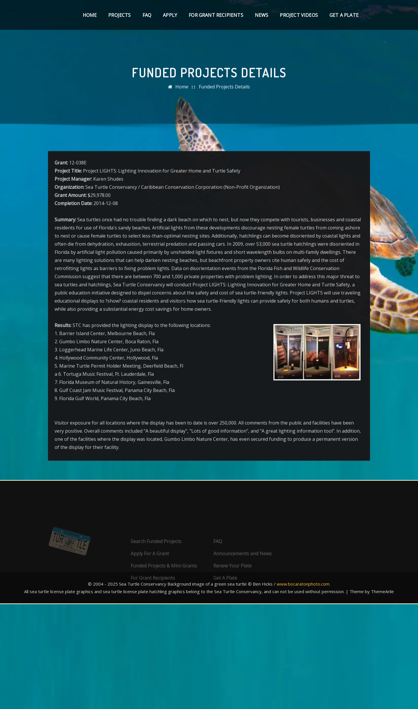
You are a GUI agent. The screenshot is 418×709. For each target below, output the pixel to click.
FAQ (147, 15)
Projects (119, 15)
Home (90, 15)
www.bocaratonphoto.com (303, 584)
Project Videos (299, 15)
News (262, 15)
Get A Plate (343, 15)
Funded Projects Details (224, 91)
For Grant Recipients (216, 15)
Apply (170, 15)
